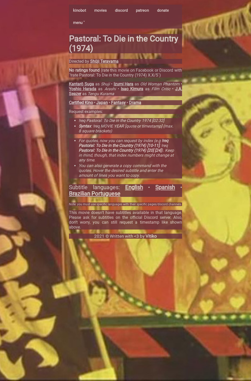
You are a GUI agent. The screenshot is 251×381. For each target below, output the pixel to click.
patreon (142, 10)
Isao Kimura (132, 88)
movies (100, 10)
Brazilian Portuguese (94, 193)
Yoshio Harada (82, 88)
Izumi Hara (124, 84)
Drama (135, 102)
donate (163, 10)
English (134, 187)
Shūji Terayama (104, 61)
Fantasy (118, 102)
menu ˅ (79, 22)
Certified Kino (81, 102)
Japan (102, 102)
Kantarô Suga (81, 84)
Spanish (165, 187)
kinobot (79, 10)
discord (121, 10)
